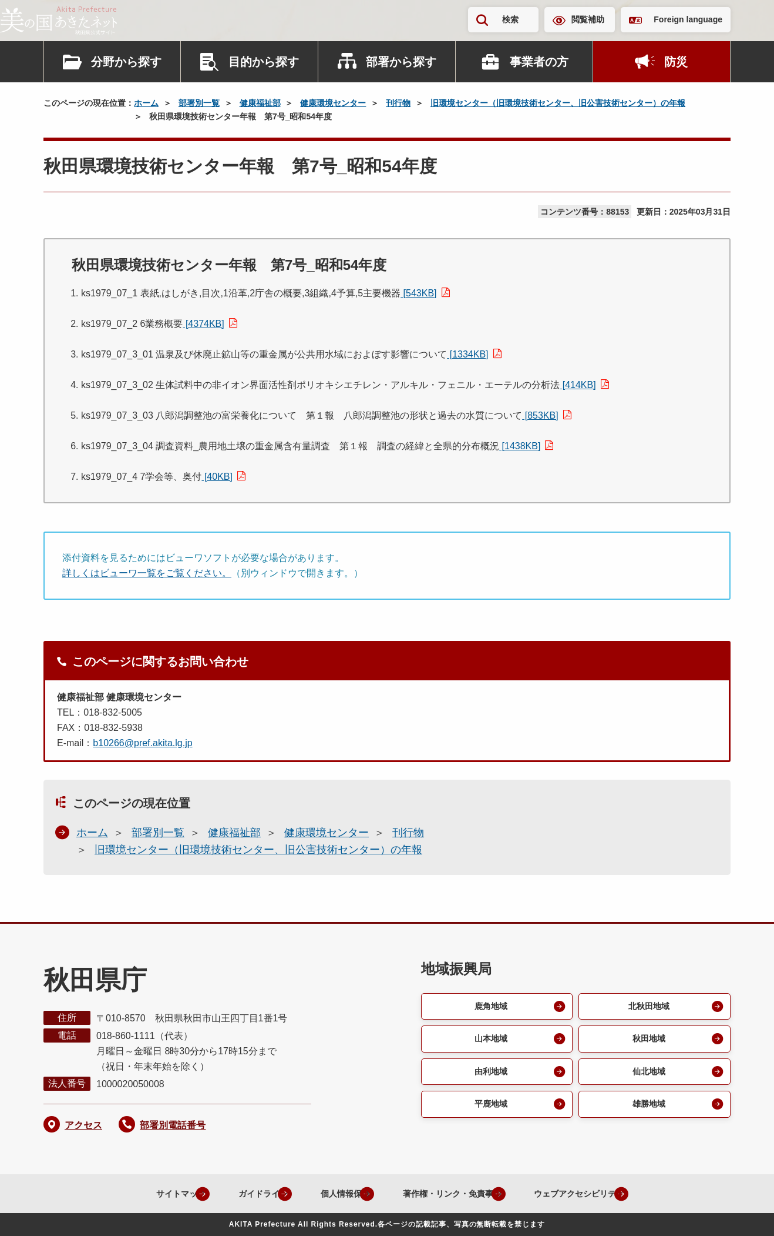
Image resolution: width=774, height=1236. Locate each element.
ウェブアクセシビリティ (591, 1193)
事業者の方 (539, 61)
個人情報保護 (326, 1193)
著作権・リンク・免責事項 (447, 1193)
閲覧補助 (587, 19)
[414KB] (577, 385)
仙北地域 (648, 1075)
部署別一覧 (199, 103)
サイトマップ (140, 1193)
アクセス (83, 1125)
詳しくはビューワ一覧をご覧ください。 (146, 573)
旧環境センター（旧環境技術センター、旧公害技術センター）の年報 (557, 103)
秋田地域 (648, 1041)
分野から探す (126, 61)
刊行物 (398, 103)
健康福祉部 (260, 103)
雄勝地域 (648, 1109)
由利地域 (490, 1075)
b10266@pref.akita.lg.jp (142, 743)
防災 (676, 61)
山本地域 (490, 1041)
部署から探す (401, 61)
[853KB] (540, 415)
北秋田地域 (647, 1007)
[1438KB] (519, 446)
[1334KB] (467, 354)
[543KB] (418, 293)
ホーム (146, 103)
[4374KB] (203, 324)
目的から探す (263, 61)
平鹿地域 (490, 1109)
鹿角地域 (490, 1007)
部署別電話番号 (173, 1125)
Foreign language (688, 19)
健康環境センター (333, 103)
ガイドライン (233, 1193)
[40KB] (216, 477)
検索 (510, 19)
